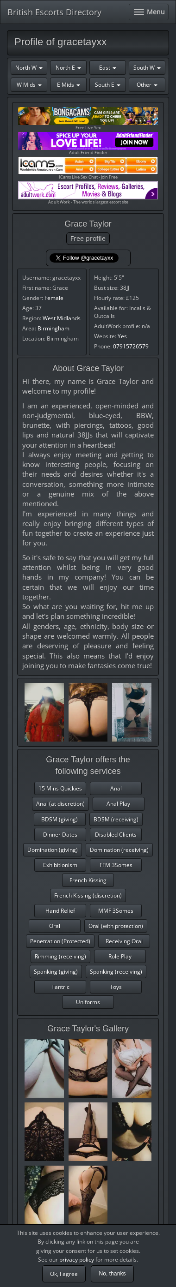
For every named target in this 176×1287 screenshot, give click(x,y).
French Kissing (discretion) (88, 895)
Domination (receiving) (119, 850)
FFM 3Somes (116, 865)
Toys (116, 987)
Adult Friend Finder (88, 144)
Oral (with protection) (115, 926)
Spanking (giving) (56, 972)
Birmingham (53, 328)
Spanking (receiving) (116, 972)
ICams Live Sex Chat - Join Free (88, 168)
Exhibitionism (60, 865)
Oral (54, 926)
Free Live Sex (88, 119)
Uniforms (88, 1002)
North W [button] (29, 68)
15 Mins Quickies (60, 788)
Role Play (120, 956)
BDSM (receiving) (116, 819)
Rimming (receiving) (60, 956)
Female (53, 298)
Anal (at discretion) (60, 804)
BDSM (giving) (59, 819)
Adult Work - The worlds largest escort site (88, 193)
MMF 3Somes (115, 911)
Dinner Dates (60, 834)
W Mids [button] (29, 85)
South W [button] (147, 68)
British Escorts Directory (54, 12)
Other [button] (147, 85)
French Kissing (88, 880)
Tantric (60, 987)
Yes (122, 336)
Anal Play (118, 804)
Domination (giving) (52, 850)
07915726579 (131, 346)
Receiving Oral (124, 941)
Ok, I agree (64, 1274)
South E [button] (107, 85)
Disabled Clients (116, 834)
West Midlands (62, 318)
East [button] (107, 68)
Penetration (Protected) (60, 941)
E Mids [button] (68, 85)
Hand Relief (60, 911)
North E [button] (68, 68)
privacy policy (76, 1259)
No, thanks (112, 1273)
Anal (116, 788)
